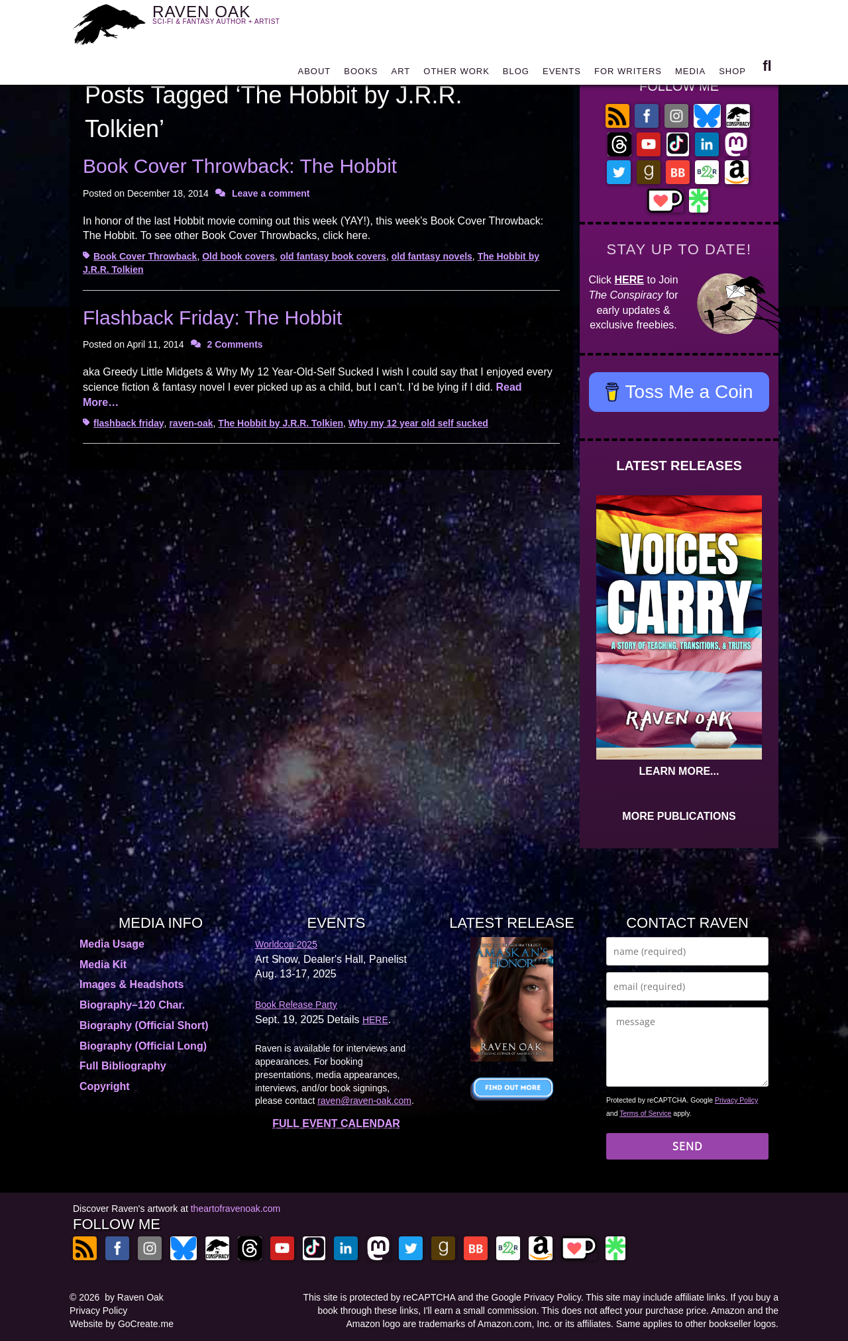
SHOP (732, 74)
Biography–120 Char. (132, 1005)
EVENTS (562, 74)
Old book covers (238, 256)
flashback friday (128, 423)
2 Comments (235, 344)
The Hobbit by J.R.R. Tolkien (280, 423)
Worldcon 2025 (286, 944)
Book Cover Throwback (145, 256)
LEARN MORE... (679, 771)
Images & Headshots (132, 984)
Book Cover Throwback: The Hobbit (240, 166)
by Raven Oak (134, 1297)
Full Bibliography (123, 1065)
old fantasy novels (432, 256)
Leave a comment (271, 193)
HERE (629, 279)
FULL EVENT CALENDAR (336, 1123)
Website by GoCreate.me (122, 1323)
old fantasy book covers (333, 256)
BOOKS (361, 74)
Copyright (105, 1086)
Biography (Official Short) (144, 1025)
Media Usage (112, 944)
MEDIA (690, 74)
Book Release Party (296, 1004)
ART (401, 74)
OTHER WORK (456, 74)
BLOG (516, 74)
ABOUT (314, 74)
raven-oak (191, 423)
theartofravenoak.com (235, 1208)
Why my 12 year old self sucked (418, 423)
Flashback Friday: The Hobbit (212, 317)
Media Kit (103, 964)
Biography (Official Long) (143, 1046)
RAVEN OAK (235, 20)
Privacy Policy (736, 1100)
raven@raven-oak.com (364, 1100)
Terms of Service (645, 1113)
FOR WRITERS (628, 74)
